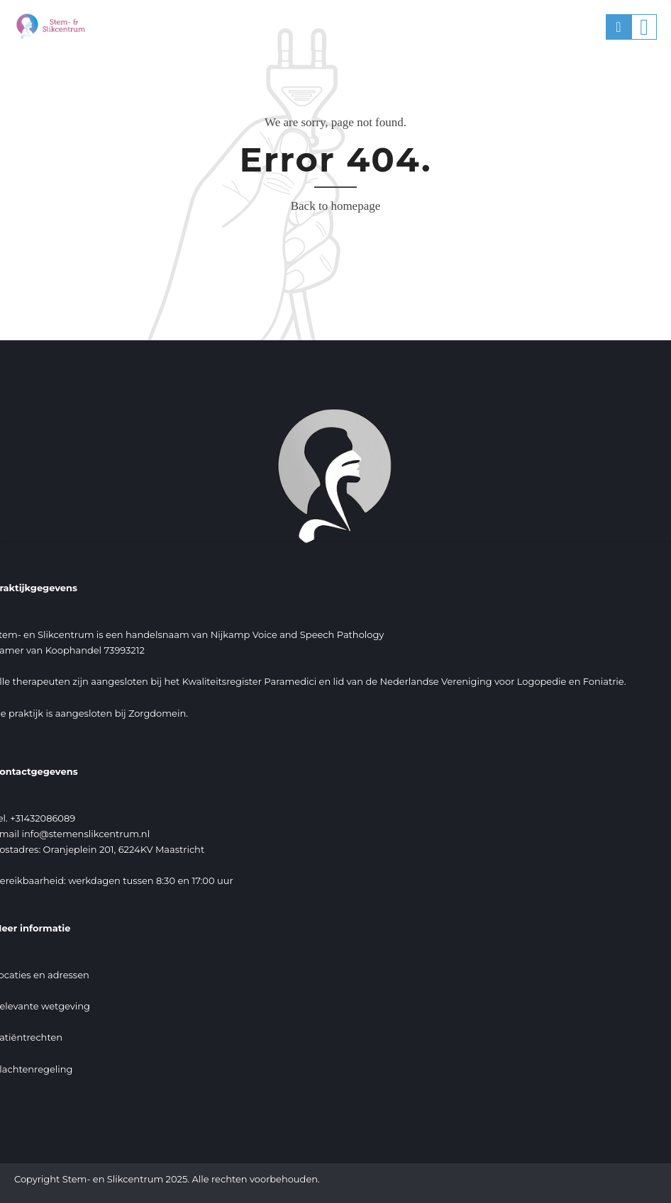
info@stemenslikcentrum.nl (86, 833)
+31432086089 (42, 818)
